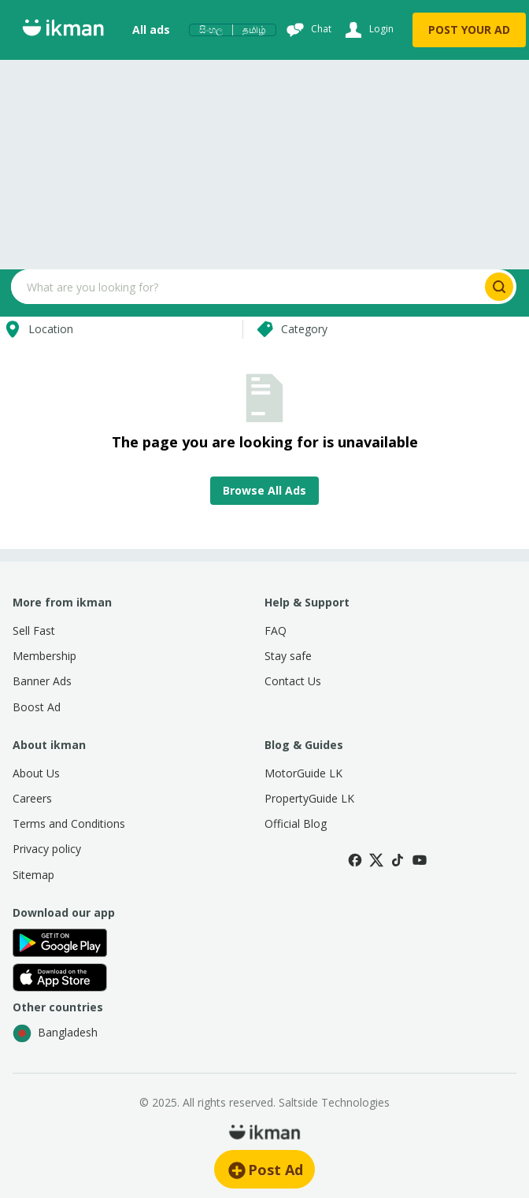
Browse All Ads (264, 490)
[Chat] (307, 30)
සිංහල (211, 29)
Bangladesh (55, 1033)
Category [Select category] (290, 329)
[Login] (367, 30)
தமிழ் (254, 29)
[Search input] (246, 286)
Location (36, 329)
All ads (151, 29)
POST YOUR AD (469, 29)
